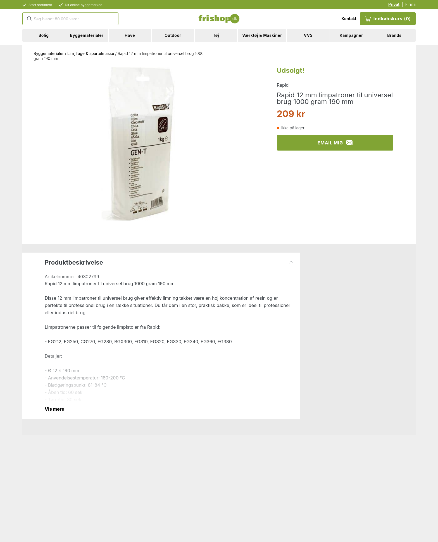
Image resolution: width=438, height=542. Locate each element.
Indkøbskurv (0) (388, 18)
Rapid (283, 85)
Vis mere (54, 409)
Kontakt (348, 18)
